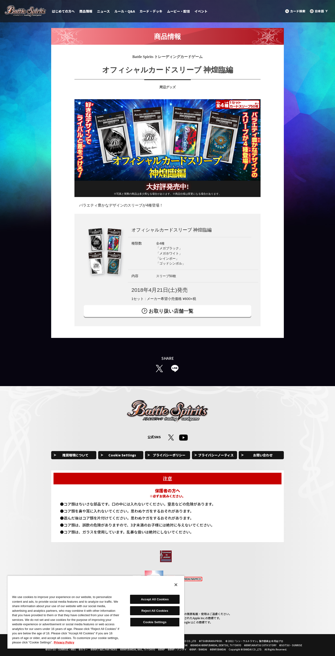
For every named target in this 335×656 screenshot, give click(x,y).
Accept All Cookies (155, 599)
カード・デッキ (151, 11)
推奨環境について (75, 455)
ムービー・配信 (178, 11)
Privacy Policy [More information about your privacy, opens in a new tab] (64, 642)
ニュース (103, 11)
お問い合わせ (263, 455)
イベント (201, 11)
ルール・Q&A (124, 11)
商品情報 (85, 11)
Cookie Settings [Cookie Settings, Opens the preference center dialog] (154, 622)
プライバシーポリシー (169, 455)
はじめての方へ (63, 11)
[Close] (176, 585)
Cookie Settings (122, 455)
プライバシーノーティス (216, 455)
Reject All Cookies (154, 610)
